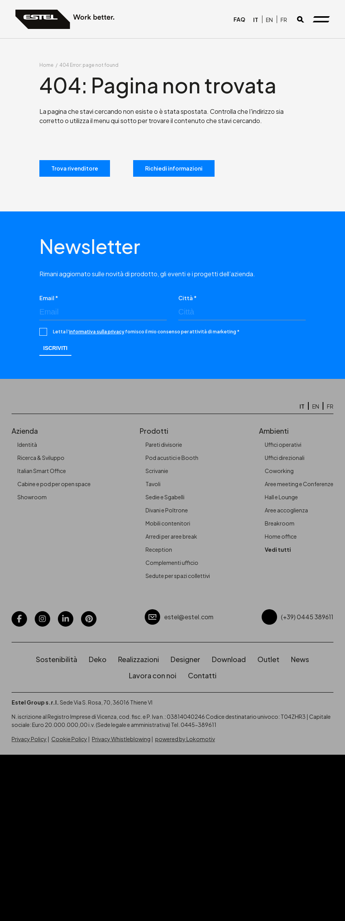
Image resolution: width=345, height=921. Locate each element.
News (300, 659)
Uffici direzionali (284, 457)
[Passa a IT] (255, 19)
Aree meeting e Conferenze (299, 483)
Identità (27, 444)
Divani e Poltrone (166, 510)
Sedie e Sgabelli (164, 496)
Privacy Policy (29, 738)
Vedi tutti (278, 549)
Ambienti (274, 430)
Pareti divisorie (163, 444)
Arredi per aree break (171, 536)
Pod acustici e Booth (171, 457)
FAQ (239, 19)
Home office (281, 536)
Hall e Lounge (281, 496)
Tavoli (153, 483)
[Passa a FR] (284, 19)
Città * (187, 297)
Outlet (268, 659)
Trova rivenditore (74, 168)
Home (46, 65)
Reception (158, 549)
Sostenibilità (56, 659)
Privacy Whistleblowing (121, 738)
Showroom (32, 496)
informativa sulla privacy (96, 332)
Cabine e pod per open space (54, 483)
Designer (185, 659)
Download (229, 659)
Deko (98, 659)
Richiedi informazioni (174, 168)
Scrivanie (156, 470)
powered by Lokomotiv (185, 738)
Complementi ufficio (171, 562)
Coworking (279, 470)
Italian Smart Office (41, 470)
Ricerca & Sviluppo (40, 457)
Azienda (25, 430)
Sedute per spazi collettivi (177, 575)
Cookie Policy (69, 738)
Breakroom (279, 523)
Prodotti (154, 430)
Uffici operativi (283, 444)
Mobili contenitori (167, 523)
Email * (48, 297)
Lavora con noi (152, 675)
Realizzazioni (138, 659)
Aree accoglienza (286, 510)
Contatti (202, 675)
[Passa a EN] (269, 19)
